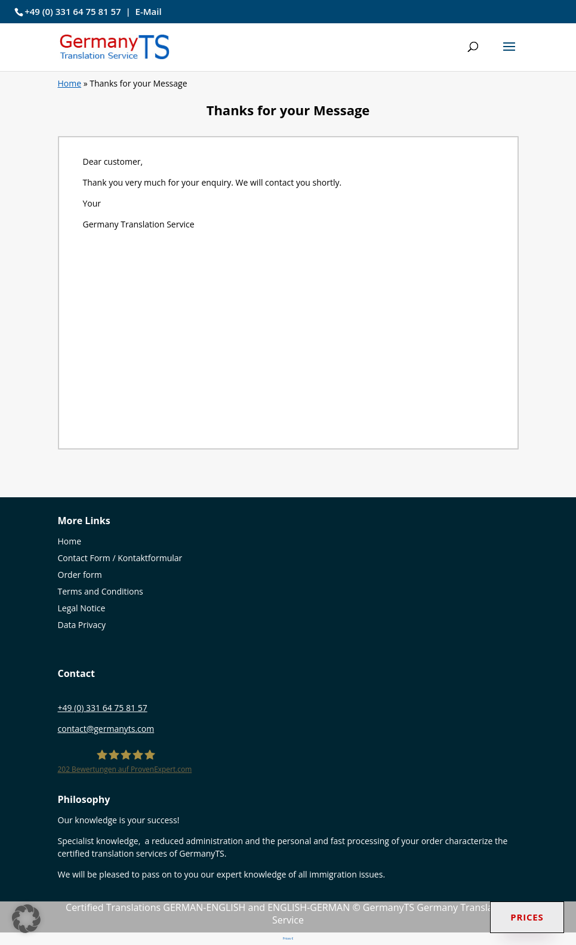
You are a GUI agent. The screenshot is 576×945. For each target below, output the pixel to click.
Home (70, 83)
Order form (80, 574)
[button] (509, 54)
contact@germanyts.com (106, 728)
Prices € (288, 938)
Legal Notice (82, 608)
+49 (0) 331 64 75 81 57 (72, 11)
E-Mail (148, 11)
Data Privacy (82, 624)
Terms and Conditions (100, 591)
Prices (527, 917)
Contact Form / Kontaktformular (120, 558)
